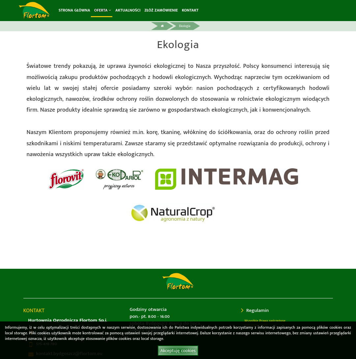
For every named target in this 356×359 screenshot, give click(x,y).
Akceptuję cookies (178, 350)
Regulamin (255, 310)
